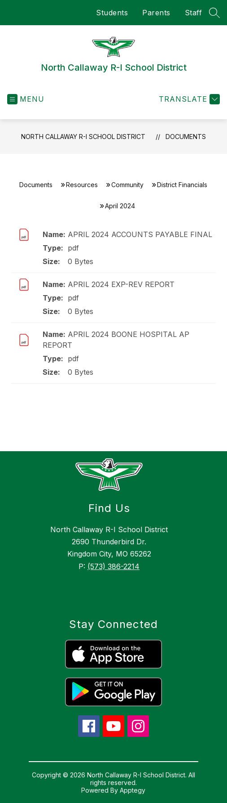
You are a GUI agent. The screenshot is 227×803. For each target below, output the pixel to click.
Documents (186, 136)
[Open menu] (25, 99)
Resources (82, 184)
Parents (156, 12)
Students (112, 12)
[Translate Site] (188, 99)
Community (127, 184)
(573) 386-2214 (113, 566)
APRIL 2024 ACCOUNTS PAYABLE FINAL (140, 234)
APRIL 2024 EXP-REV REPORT (121, 284)
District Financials (182, 184)
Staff (193, 12)
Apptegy (132, 790)
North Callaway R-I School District (83, 136)
